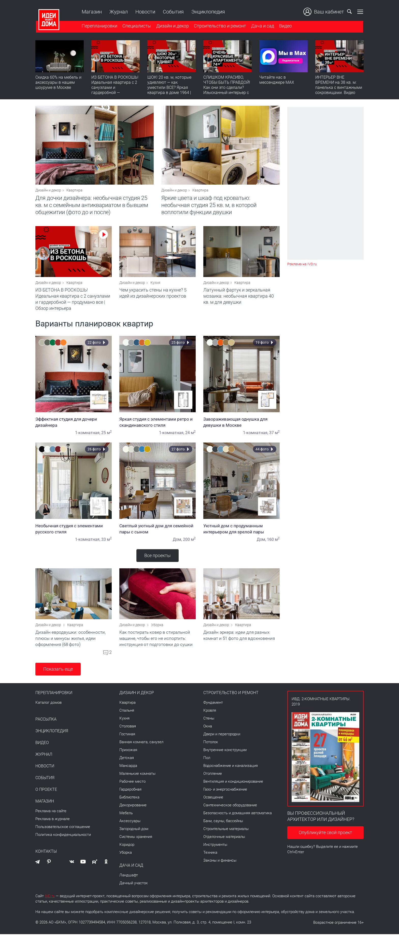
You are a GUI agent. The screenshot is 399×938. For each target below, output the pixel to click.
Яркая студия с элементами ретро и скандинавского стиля (157, 425)
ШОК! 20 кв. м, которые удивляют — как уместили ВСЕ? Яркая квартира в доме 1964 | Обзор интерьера (169, 88)
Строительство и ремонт (219, 26)
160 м (273, 542)
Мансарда (128, 769)
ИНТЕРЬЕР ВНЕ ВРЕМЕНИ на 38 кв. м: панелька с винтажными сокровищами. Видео (338, 85)
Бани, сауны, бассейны (223, 824)
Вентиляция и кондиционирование (233, 785)
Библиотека (129, 801)
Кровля (209, 714)
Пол (206, 761)
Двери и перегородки (221, 738)
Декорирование (133, 809)
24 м (190, 435)
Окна (207, 730)
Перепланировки (99, 26)
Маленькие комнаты (137, 777)
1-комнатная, (87, 435)
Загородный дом (133, 832)
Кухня (155, 285)
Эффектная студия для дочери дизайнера (73, 425)
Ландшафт (128, 879)
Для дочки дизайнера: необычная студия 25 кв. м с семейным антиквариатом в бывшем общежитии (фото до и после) (91, 206)
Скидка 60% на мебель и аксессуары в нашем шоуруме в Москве (58, 82)
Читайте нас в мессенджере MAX (276, 80)
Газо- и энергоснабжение (225, 793)
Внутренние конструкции (225, 753)
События (172, 12)
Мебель (126, 817)
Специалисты (136, 26)
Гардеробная (130, 793)
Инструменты (215, 848)
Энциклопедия (207, 12)
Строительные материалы (226, 832)
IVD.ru (50, 900)
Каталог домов (48, 706)
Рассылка (45, 723)
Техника (210, 856)
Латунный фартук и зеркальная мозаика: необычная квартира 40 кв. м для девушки (238, 298)
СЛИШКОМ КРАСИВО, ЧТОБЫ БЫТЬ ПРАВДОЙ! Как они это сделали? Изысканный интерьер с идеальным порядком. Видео (226, 90)
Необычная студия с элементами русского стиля (73, 531)
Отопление (212, 777)
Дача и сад (262, 26)
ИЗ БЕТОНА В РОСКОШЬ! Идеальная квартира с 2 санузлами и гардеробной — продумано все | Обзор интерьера (114, 90)
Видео (285, 26)
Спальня (126, 714)
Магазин (91, 12)
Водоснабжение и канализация (230, 769)
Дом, (177, 542)
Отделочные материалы (224, 840)
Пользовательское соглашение (62, 830)
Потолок (210, 745)
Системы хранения (135, 840)
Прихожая (128, 753)
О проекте (46, 793)
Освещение (213, 801)
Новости (145, 12)
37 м (274, 435)
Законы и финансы (219, 864)
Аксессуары (129, 824)
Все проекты (157, 558)
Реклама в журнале (52, 822)
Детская (126, 761)
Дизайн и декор (172, 26)
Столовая (127, 730)
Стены (208, 722)
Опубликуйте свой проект (325, 836)
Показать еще (58, 672)
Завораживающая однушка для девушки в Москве (241, 425)
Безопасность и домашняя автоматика (237, 817)
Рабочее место (132, 785)
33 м (106, 542)
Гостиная (127, 738)
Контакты (46, 855)
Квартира (74, 191)
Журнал (118, 12)
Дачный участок (133, 887)
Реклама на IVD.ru (302, 264)
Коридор (126, 848)
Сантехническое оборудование (230, 809)
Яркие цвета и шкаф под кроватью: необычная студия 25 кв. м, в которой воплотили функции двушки (208, 206)
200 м (189, 542)
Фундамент (213, 706)
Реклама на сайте (50, 814)
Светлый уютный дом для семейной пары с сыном (157, 531)
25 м (106, 435)
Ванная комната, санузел (141, 745)
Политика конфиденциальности (63, 838)
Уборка (157, 629)
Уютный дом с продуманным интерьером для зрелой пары (241, 531)
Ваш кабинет (324, 12)
